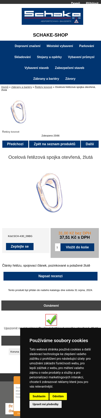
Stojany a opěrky (49, 57)
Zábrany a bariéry (21, 87)
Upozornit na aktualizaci (51, 322)
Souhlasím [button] (39, 396)
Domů (75, 3)
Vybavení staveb (37, 68)
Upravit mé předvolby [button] (45, 404)
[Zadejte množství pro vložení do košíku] (57, 247)
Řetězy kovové (43, 87)
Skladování (22, 57)
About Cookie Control (18, 379)
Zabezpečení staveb (69, 68)
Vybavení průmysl (81, 57)
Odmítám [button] (58, 396)
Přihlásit (92, 3)
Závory (70, 78)
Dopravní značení (27, 46)
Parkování (86, 46)
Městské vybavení (60, 46)
